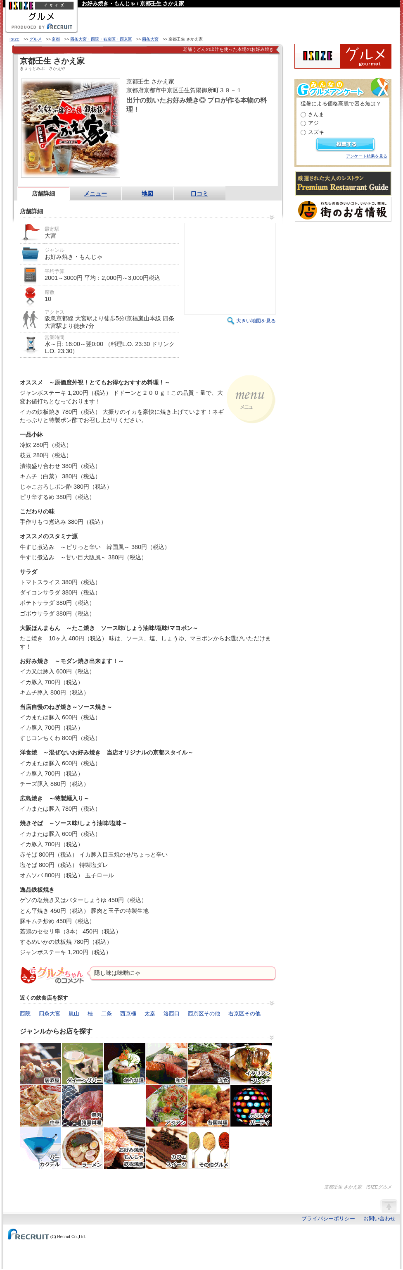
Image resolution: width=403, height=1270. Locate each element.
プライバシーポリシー (328, 1218)
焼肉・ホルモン (82, 1106)
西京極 (128, 1013)
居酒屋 (40, 1063)
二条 (106, 1013)
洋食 (209, 1063)
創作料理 (124, 1063)
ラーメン (82, 1148)
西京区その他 (204, 1013)
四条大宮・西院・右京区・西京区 (101, 39)
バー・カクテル (40, 1148)
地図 (147, 193)
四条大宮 (150, 39)
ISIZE (14, 39)
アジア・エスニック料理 (166, 1106)
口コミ (199, 193)
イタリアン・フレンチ (251, 1063)
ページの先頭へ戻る (388, 1205)
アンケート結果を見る (366, 156)
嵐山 (74, 1013)
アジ (313, 123)
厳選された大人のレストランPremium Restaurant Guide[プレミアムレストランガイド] (343, 183)
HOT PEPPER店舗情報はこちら (200, 129)
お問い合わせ (379, 1218)
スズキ (316, 132)
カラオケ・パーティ (251, 1106)
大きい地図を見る (256, 320)
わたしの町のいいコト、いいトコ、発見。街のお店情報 (343, 209)
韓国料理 (124, 1106)
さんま (316, 114)
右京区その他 (244, 1013)
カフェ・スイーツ (166, 1148)
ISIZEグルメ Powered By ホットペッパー (342, 56)
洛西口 (172, 1013)
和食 (166, 1063)
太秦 (150, 1013)
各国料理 (209, 1106)
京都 (56, 39)
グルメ (35, 39)
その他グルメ (209, 1148)
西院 (25, 1013)
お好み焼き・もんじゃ (124, 1148)
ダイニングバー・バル (82, 1063)
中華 (40, 1106)
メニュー (95, 193)
